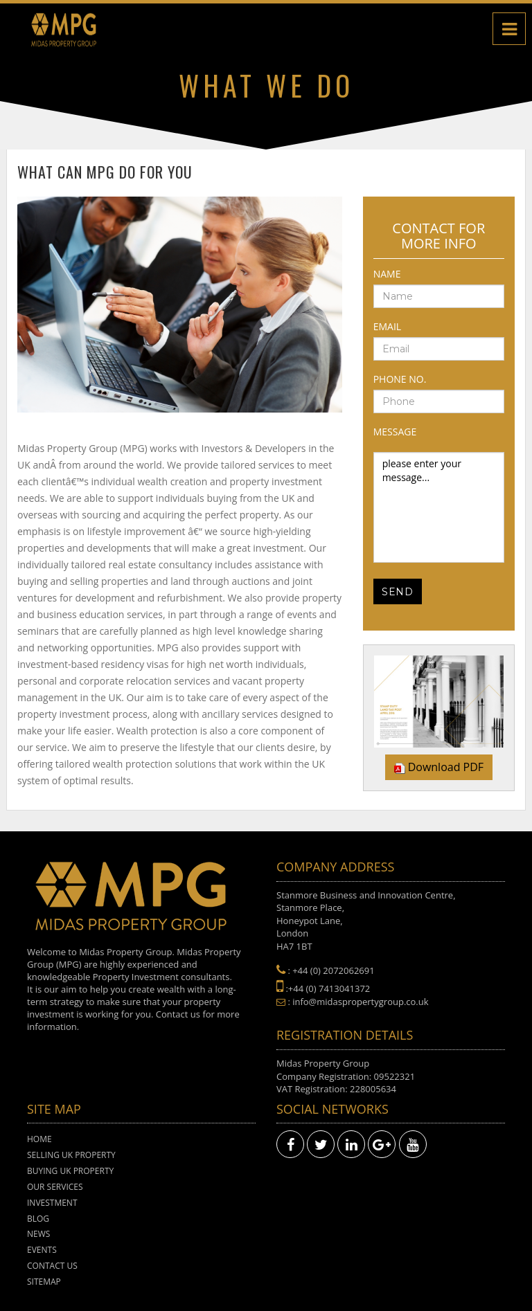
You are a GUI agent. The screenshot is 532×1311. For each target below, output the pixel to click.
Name (387, 273)
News (38, 1234)
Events (42, 1250)
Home (39, 1139)
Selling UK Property (71, 1155)
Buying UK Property (70, 1171)
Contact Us (52, 1266)
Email (387, 326)
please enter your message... (438, 507)
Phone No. (400, 379)
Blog (38, 1218)
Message (395, 431)
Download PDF (446, 767)
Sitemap (44, 1281)
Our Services (55, 1187)
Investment (52, 1203)
